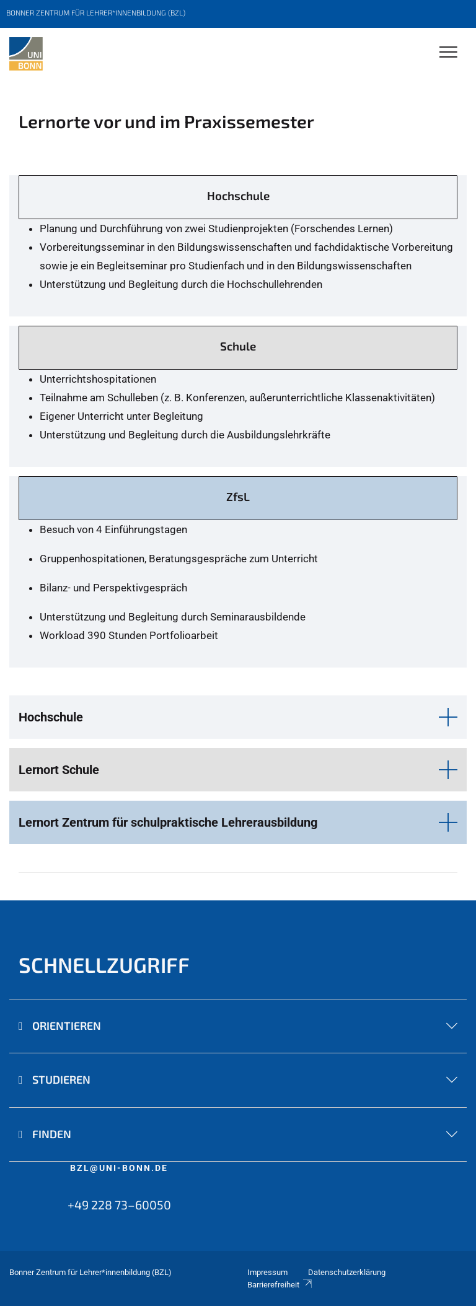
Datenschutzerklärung (347, 1272)
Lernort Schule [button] (59, 769)
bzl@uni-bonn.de (119, 1168)
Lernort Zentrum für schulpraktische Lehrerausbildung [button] (168, 822)
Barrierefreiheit (280, 1284)
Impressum (267, 1272)
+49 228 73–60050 (119, 1204)
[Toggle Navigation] (448, 53)
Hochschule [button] (51, 717)
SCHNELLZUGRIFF (104, 964)
